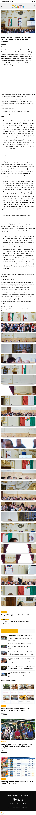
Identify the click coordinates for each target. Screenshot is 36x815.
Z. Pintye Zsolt (4, 752)
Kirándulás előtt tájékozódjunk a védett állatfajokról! (21, 666)
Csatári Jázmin (4, 714)
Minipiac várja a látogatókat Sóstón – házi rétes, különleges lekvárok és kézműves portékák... (16, 746)
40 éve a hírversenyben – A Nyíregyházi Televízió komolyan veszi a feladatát (15, 615)
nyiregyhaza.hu (4, 787)
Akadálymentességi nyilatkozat (16, 803)
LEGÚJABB (9, 631)
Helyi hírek (4, 705)
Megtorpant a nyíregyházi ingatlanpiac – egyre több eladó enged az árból (16, 709)
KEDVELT (26, 631)
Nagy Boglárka (4, 44)
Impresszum (16, 795)
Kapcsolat (8, 795)
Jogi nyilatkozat (24, 795)
